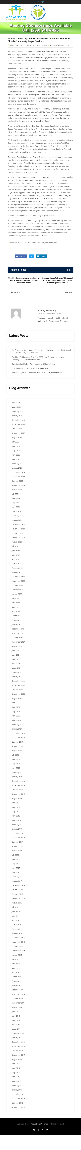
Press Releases (15, 243)
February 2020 (18, 724)
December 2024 (18, 472)
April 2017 (16, 868)
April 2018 (16, 816)
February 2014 (18, 1033)
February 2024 (18, 516)
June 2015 (16, 963)
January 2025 (17, 468)
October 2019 (17, 742)
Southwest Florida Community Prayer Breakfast (40, 243)
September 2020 (18, 694)
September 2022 (18, 589)
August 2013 (17, 1059)
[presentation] (67, 270)
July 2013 (15, 1064)
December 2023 (18, 524)
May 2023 (16, 555)
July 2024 (15, 494)
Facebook (21, 256)
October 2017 (17, 842)
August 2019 (17, 750)
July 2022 (15, 598)
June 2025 (16, 446)
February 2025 (18, 463)
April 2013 (16, 1077)
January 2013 (17, 1090)
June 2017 (16, 859)
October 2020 (17, 690)
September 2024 (18, 485)
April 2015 (16, 972)
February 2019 (18, 772)
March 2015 (16, 977)
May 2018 (16, 811)
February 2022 (18, 620)
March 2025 (16, 459)
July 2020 (15, 703)
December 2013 (18, 1042)
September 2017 (18, 846)
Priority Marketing (27, 45)
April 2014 (16, 1024)
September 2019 (18, 746)
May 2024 (16, 503)
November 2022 (18, 581)
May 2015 (16, 968)
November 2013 (18, 1046)
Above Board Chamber (39, 1124)
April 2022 (16, 611)
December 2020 (18, 681)
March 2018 (16, 820)
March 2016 (16, 924)
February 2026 (18, 411)
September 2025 (18, 433)
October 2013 (17, 1050)
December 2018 (18, 781)
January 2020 (17, 729)
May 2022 (16, 607)
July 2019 (15, 755)
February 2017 (18, 877)
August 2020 (17, 698)
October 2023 (17, 533)
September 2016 (18, 898)
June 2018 (16, 807)
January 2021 (17, 676)
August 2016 (17, 903)
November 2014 (18, 994)
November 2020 (18, 685)
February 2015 (18, 981)
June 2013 (16, 1068)
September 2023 (18, 537)
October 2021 (17, 637)
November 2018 (18, 785)
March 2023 (16, 563)
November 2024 (18, 476)
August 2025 (17, 437)
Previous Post (15, 292)
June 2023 (16, 550)
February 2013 (18, 1085)
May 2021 (16, 659)
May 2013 (16, 1072)
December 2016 (18, 885)
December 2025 (18, 420)
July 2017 (15, 855)
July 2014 (15, 1011)
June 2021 (16, 655)
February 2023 (18, 568)
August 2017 (17, 850)
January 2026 (17, 416)
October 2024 (17, 481)
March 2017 (16, 872)
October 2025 (17, 429)
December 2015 (18, 937)
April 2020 (16, 716)
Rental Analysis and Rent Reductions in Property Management (37, 373)
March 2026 (16, 407)
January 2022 (17, 624)
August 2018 (17, 798)
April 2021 (16, 663)
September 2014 (18, 1003)
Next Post (69, 292)
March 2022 (16, 616)
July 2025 (15, 442)
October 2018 (17, 790)
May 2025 (16, 450)
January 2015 (17, 985)
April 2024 (16, 507)
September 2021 (18, 642)
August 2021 (17, 646)
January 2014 (17, 1037)
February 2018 (18, 824)
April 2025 (16, 455)
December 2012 (18, 1094)
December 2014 (18, 990)
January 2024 (17, 520)
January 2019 (17, 776)
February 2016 (18, 929)
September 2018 (18, 794)
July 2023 (15, 546)
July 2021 (15, 650)
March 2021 (16, 668)
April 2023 (16, 559)
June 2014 (16, 1016)
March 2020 (16, 720)
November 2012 (18, 1098)
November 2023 (18, 529)
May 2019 (16, 763)
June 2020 (16, 707)
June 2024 (16, 498)
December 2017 (18, 833)
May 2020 (16, 711)
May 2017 (16, 863)
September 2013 (18, 1055)
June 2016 (16, 911)
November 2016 (18, 890)
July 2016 (15, 907)
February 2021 (18, 672)
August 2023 (17, 542)
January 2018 (17, 829)
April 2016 (16, 920)
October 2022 (17, 585)
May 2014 (16, 1020)
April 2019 (16, 768)
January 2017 (17, 881)
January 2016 (17, 933)
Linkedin (41, 256)
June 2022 (16, 603)
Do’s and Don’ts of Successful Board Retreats (30, 368)
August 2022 (17, 594)
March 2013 (16, 1081)
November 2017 (18, 837)
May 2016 (16, 916)
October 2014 (17, 998)
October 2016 (17, 894)
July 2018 (15, 803)
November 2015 (18, 942)
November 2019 (18, 737)
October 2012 (17, 1103)
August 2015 (17, 955)
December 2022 (18, 576)
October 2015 (17, 946)
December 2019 (18, 733)
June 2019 (16, 759)
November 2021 (18, 633)
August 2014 (17, 1007)
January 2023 (17, 572)
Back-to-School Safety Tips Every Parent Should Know (33, 364)
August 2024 (17, 489)
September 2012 (18, 1107)
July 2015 (15, 959)
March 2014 (16, 1029)
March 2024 (16, 511)
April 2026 (16, 402)
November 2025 (18, 424)
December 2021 (18, 629)
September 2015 (18, 950)
